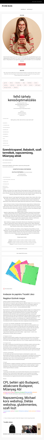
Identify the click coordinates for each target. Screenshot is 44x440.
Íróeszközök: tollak (7, 321)
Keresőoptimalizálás (22, 171)
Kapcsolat (40, 5)
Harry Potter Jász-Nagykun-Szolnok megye (29, 431)
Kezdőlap (33, 5)
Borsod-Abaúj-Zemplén (18, 70)
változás (11, 80)
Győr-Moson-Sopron (36, 70)
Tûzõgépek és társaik (8, 333)
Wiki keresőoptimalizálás (27, 169)
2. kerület (18, 237)
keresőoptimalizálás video (22, 100)
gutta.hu (22, 108)
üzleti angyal (37, 82)
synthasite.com (6, 181)
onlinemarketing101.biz (22, 111)
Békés (13, 70)
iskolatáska (29, 80)
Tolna (21, 72)
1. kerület (14, 237)
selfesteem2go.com (6, 174)
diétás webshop (32, 408)
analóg (35, 303)
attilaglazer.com (6, 124)
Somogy (34, 71)
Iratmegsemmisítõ (7, 340)
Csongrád (29, 70)
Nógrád (29, 71)
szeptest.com (22, 112)
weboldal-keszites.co (22, 110)
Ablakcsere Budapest (20, 389)
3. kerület (22, 237)
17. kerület (30, 240)
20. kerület (20, 241)
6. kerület (33, 237)
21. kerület (24, 241)
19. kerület (15, 241)
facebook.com (5, 179)
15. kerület (22, 240)
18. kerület (34, 240)
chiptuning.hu (5, 133)
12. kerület (34, 238)
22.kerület (28, 241)
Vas (23, 72)
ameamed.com (5, 127)
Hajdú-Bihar (6, 71)
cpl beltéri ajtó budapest (9, 389)
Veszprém (26, 72)
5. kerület (29, 237)
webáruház (12, 82)
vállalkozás (16, 84)
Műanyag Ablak (28, 389)
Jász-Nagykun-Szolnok (15, 71)
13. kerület (13, 240)
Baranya (10, 70)
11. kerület (29, 238)
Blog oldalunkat (16, 54)
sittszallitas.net (6, 142)
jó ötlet (25, 82)
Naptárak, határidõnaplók (8, 350)
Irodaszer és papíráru (13, 304)
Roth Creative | (25, 438)
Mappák (5, 359)
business (30, 82)
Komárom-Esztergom (24, 71)
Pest (32, 71)
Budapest (25, 70)
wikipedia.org (5, 138)
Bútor (7, 391)
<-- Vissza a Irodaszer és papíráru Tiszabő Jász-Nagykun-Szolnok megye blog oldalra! (19, 415)
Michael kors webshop (23, 408)
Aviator (16, 408)
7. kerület (13, 238)
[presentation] (39, 427)
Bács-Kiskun (6, 70)
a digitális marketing (20, 55)
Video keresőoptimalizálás (22, 173)
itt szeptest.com (6, 122)
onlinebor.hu (5, 131)
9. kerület (21, 238)
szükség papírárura (36, 300)
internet (35, 80)
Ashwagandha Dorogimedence (8, 164)
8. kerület (17, 238)
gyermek (5, 80)
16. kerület (26, 240)
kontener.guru (6, 129)
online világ (19, 82)
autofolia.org (5, 115)
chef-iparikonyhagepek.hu (8, 157)
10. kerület (25, 238)
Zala (28, 72)
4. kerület (26, 237)
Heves (10, 71)
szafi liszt (12, 408)
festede (4, 186)
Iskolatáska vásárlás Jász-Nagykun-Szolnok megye (12, 431)
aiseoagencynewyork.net (22, 103)
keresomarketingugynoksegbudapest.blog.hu (22, 105)
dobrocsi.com (22, 104)
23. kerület (32, 241)
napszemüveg (6, 408)
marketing (6, 82)
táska (24, 80)
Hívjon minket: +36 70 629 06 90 (36, 1)
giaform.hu (5, 120)
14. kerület (18, 240)
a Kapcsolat (33, 57)
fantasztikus (17, 80)
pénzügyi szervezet (7, 84)
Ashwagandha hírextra (7, 160)
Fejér (32, 70)
